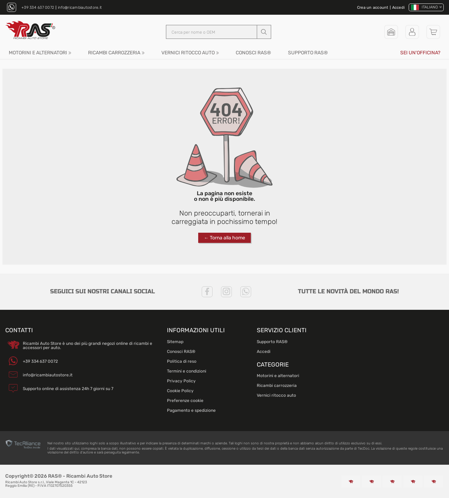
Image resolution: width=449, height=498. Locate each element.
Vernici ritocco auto (188, 52)
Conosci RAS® (253, 52)
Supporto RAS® (308, 52)
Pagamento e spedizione (191, 410)
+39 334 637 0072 (37, 7)
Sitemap (175, 341)
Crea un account (372, 7)
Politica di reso (181, 361)
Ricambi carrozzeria (114, 52)
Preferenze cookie (185, 400)
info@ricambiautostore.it (80, 7)
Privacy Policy (181, 380)
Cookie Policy (180, 390)
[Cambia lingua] (426, 7)
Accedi (398, 7)
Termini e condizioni (186, 371)
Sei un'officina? (420, 52)
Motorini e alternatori (38, 52)
